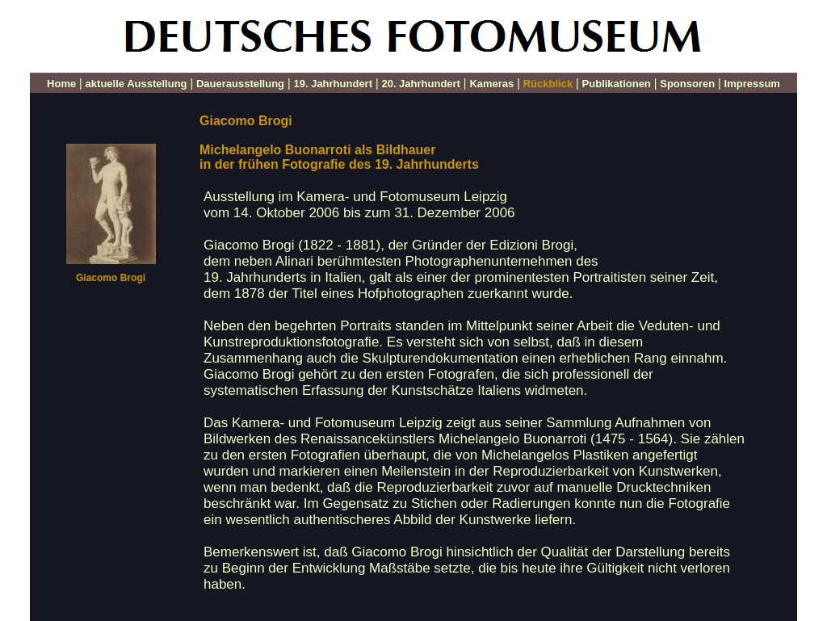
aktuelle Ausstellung (136, 84)
